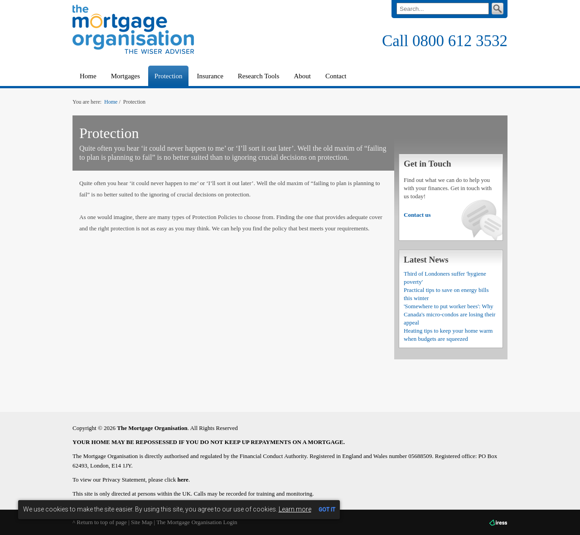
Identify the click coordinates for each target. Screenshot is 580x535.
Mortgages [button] (125, 76)
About (302, 76)
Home (88, 76)
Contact (336, 76)
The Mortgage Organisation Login (196, 522)
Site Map (141, 522)
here (183, 479)
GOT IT (327, 509)
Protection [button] (169, 76)
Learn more (295, 509)
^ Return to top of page (99, 522)
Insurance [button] (210, 76)
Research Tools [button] (259, 76)
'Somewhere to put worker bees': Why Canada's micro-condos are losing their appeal (449, 314)
